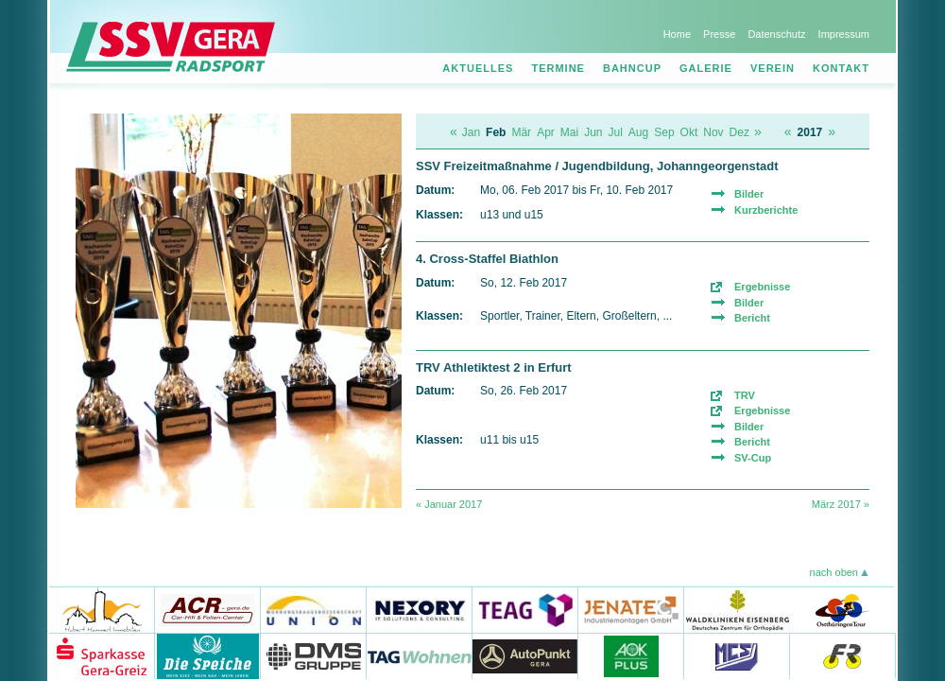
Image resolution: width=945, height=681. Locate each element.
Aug (638, 132)
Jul (616, 132)
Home (677, 34)
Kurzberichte (766, 210)
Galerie (705, 68)
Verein (772, 68)
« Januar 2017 (449, 504)
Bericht (752, 317)
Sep (664, 132)
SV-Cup (752, 457)
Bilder (749, 194)
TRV (744, 395)
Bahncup (632, 68)
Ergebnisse (762, 286)
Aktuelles (477, 68)
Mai (569, 132)
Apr (546, 132)
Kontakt (841, 68)
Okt (689, 132)
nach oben (834, 572)
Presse (719, 34)
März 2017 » (840, 504)
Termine (558, 68)
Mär (521, 132)
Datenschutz (776, 34)
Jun (593, 132)
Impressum (843, 34)
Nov (713, 132)
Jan (471, 132)
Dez (739, 132)
